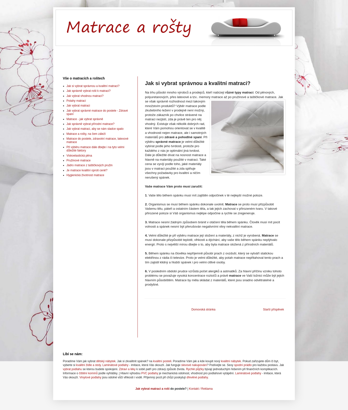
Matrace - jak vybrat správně (84, 119)
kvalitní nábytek (231, 361)
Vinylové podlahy (91, 377)
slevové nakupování (194, 365)
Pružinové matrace (78, 160)
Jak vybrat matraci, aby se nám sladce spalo (94, 128)
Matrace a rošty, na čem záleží (86, 134)
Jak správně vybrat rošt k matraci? (88, 91)
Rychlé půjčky (195, 369)
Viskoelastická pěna (79, 155)
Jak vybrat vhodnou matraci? (84, 96)
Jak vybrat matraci (78, 105)
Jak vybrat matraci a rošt (152, 388)
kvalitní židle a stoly (88, 365)
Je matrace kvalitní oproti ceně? (86, 170)
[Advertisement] (174, 57)
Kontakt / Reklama (201, 388)
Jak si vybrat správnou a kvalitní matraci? (92, 86)
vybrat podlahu (72, 369)
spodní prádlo (243, 365)
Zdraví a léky (127, 369)
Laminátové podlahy (115, 365)
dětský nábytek (106, 361)
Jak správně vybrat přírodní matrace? (90, 124)
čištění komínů (88, 373)
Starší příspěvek (273, 309)
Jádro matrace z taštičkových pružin (89, 165)
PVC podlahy (149, 373)
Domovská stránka (203, 309)
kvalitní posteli (162, 361)
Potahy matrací (76, 100)
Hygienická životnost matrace (85, 175)
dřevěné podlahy (197, 377)
